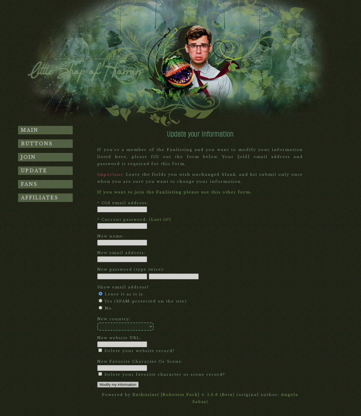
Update (34, 170)
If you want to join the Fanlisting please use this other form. (174, 192)
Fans (29, 184)
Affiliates (39, 198)
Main (29, 130)
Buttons (37, 143)
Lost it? (160, 219)
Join (28, 157)
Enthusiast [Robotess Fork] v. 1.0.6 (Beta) (183, 394)
